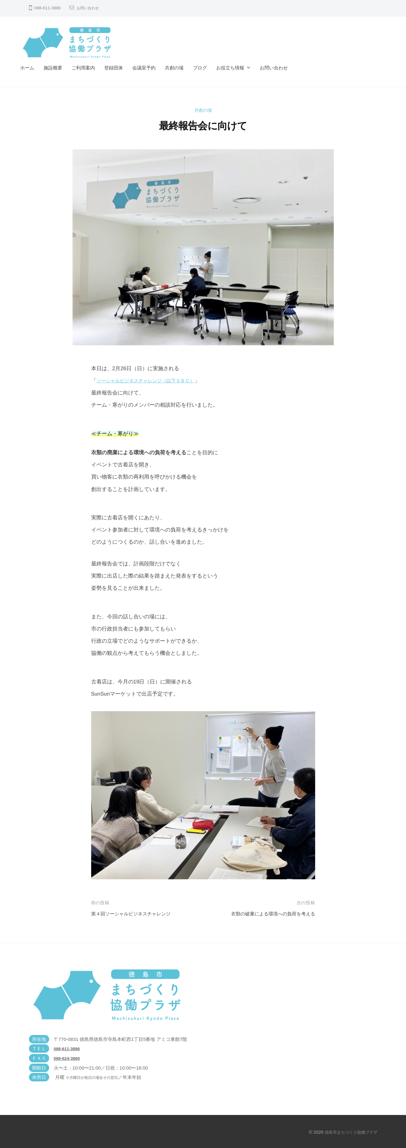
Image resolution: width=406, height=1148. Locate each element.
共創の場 (174, 67)
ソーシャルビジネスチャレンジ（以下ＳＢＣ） (152, 381)
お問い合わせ (90, 8)
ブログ (200, 67)
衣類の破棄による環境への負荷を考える (267, 914)
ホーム (27, 67)
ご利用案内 (83, 67)
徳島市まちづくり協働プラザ (349, 1132)
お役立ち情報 (230, 67)
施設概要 (53, 67)
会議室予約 (144, 67)
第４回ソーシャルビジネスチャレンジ (136, 914)
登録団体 (113, 67)
